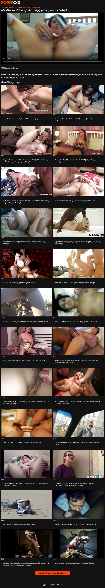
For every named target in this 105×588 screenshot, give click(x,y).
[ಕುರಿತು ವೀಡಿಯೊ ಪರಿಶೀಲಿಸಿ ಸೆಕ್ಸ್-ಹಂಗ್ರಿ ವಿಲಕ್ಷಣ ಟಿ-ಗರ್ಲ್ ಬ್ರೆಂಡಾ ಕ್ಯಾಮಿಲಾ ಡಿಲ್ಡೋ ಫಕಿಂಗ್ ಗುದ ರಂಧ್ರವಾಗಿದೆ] (78, 302)
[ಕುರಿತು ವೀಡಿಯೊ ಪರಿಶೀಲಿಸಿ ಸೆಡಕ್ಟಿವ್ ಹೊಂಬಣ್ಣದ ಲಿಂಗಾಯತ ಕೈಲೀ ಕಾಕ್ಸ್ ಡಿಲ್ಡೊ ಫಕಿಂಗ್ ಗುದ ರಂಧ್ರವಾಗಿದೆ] (78, 504)
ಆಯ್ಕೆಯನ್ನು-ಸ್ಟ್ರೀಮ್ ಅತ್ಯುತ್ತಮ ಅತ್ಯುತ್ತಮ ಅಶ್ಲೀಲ (11, 2)
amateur (5, 7)
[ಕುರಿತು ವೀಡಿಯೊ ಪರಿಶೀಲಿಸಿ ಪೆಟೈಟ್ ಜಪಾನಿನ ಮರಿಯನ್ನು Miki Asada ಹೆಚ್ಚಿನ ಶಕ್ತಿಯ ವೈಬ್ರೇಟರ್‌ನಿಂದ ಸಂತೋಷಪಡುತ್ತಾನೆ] (78, 99)
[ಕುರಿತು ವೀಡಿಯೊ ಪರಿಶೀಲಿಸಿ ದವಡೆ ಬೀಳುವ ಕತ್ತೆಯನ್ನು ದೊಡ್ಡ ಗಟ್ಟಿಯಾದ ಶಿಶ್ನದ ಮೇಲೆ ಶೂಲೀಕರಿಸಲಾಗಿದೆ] (26, 423)
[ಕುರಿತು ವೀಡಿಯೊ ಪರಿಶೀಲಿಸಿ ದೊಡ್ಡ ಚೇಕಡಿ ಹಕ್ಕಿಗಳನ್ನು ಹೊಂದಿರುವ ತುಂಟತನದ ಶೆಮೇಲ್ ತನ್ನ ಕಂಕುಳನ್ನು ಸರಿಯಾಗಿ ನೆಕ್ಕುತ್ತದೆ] (78, 423)
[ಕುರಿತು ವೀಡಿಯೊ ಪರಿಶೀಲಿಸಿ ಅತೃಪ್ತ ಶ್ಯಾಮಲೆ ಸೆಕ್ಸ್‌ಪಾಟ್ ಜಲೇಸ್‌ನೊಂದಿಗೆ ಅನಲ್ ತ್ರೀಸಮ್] (26, 504)
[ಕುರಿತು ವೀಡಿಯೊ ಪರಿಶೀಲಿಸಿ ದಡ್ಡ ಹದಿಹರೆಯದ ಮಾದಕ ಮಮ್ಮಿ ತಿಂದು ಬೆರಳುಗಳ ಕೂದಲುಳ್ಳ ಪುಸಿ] (26, 99)
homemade (36, 7)
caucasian (27, 7)
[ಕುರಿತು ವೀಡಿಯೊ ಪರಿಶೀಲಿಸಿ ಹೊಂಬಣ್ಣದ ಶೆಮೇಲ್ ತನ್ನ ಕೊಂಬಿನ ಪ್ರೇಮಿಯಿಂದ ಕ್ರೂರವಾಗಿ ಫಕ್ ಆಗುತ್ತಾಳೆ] (78, 263)
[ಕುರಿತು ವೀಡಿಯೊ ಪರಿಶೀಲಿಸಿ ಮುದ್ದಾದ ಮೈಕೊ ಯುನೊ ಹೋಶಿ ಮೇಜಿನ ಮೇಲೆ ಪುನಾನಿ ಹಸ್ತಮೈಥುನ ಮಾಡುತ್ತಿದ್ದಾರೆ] (26, 341)
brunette (19, 7)
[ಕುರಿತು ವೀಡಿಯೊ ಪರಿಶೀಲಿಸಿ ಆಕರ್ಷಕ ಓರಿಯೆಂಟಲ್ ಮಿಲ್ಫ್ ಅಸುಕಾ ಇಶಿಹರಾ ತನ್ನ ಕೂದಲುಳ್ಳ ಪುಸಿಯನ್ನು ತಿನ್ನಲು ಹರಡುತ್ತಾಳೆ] (26, 222)
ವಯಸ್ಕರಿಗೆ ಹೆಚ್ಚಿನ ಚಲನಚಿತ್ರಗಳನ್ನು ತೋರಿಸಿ (52, 573)
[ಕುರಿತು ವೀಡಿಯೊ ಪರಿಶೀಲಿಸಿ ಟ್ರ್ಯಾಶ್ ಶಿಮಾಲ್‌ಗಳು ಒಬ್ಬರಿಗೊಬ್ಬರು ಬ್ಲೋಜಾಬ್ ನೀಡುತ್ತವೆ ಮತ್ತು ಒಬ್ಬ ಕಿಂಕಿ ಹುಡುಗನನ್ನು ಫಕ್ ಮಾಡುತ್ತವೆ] (78, 222)
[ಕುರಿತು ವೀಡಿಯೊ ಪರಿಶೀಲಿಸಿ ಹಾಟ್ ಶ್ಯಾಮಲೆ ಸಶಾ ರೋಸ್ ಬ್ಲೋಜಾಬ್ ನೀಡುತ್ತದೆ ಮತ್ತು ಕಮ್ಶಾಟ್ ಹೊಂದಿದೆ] (78, 181)
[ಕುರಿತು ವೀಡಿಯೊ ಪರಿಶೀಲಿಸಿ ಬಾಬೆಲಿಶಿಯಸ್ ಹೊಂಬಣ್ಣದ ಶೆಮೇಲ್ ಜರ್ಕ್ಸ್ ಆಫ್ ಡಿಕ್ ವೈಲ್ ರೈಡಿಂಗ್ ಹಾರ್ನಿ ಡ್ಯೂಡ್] (26, 302)
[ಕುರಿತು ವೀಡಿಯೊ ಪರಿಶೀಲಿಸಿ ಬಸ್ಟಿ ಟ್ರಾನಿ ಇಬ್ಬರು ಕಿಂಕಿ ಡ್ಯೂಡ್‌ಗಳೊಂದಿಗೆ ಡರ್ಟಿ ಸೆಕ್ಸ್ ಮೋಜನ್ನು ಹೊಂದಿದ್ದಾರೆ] (78, 543)
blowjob (12, 7)
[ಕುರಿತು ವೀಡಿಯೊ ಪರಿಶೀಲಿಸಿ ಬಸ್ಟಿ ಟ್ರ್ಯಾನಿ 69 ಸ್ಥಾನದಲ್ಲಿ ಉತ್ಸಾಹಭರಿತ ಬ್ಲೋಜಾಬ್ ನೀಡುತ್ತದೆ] (26, 263)
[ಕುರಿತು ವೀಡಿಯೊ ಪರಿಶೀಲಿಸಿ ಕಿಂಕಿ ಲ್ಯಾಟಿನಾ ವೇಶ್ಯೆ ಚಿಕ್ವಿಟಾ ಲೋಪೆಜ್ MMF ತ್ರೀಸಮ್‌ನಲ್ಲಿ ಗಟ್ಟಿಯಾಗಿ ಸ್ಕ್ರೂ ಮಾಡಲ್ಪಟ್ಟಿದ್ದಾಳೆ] (78, 140)
